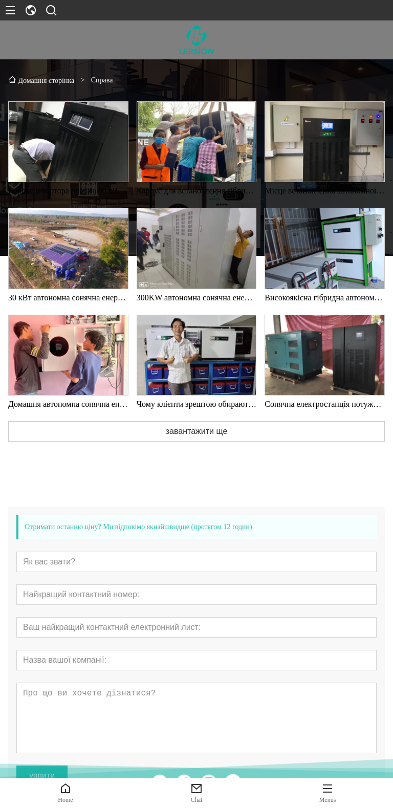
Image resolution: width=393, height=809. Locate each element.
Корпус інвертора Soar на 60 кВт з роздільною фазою (68, 193)
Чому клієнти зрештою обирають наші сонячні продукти (197, 407)
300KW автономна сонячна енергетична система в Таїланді (197, 300)
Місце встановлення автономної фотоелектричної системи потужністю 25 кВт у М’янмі (325, 193)
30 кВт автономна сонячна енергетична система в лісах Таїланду (68, 300)
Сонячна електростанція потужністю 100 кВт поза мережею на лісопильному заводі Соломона (325, 407)
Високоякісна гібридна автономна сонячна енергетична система (325, 300)
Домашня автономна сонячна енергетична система (68, 407)
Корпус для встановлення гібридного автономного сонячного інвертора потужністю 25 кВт (197, 193)
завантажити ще (197, 434)
